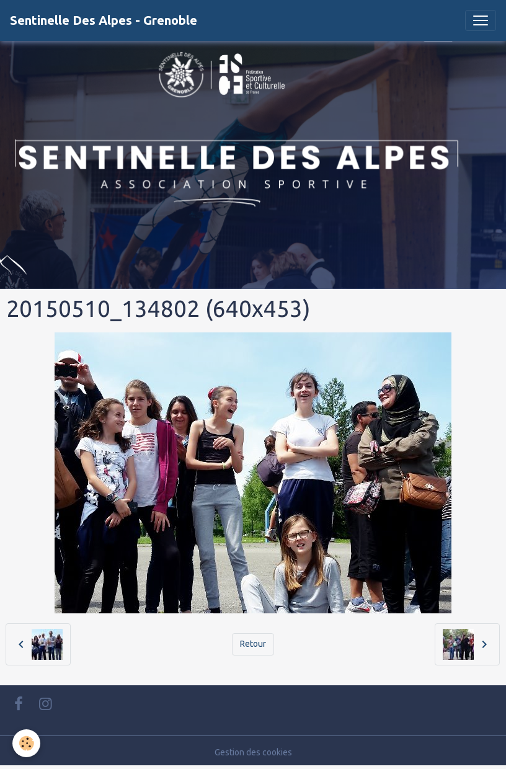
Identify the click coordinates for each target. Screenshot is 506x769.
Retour (253, 644)
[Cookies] (26, 743)
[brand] (103, 20)
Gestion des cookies (253, 752)
